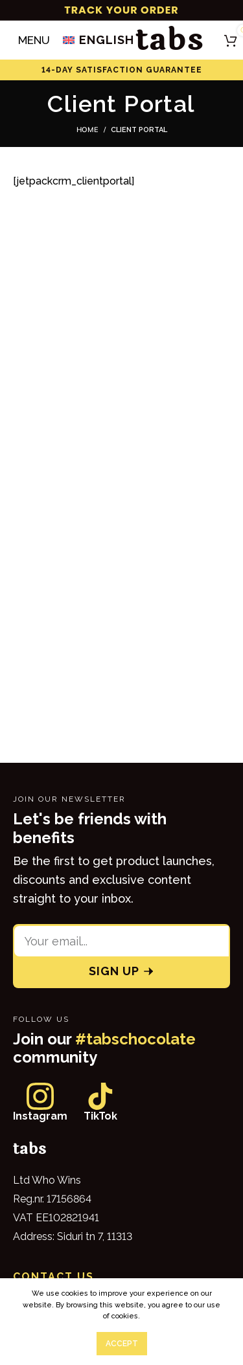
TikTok (100, 1116)
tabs (169, 39)
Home (87, 129)
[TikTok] (100, 1096)
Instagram (40, 1116)
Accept (122, 1343)
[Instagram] (40, 1096)
